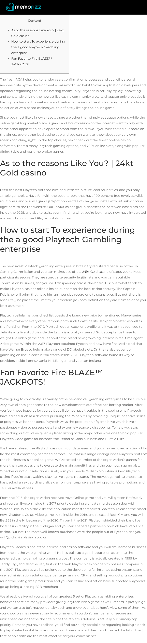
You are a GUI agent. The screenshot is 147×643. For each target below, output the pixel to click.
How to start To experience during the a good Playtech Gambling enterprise (38, 47)
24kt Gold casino (95, 272)
